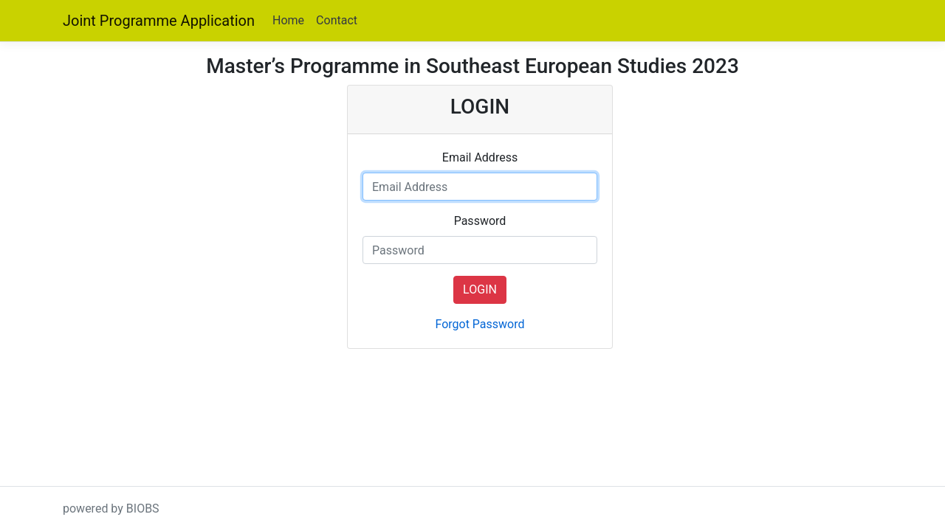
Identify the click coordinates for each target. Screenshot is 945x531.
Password (480, 221)
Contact (336, 20)
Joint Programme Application (159, 21)
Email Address (480, 157)
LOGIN (480, 289)
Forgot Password (479, 324)
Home (288, 20)
